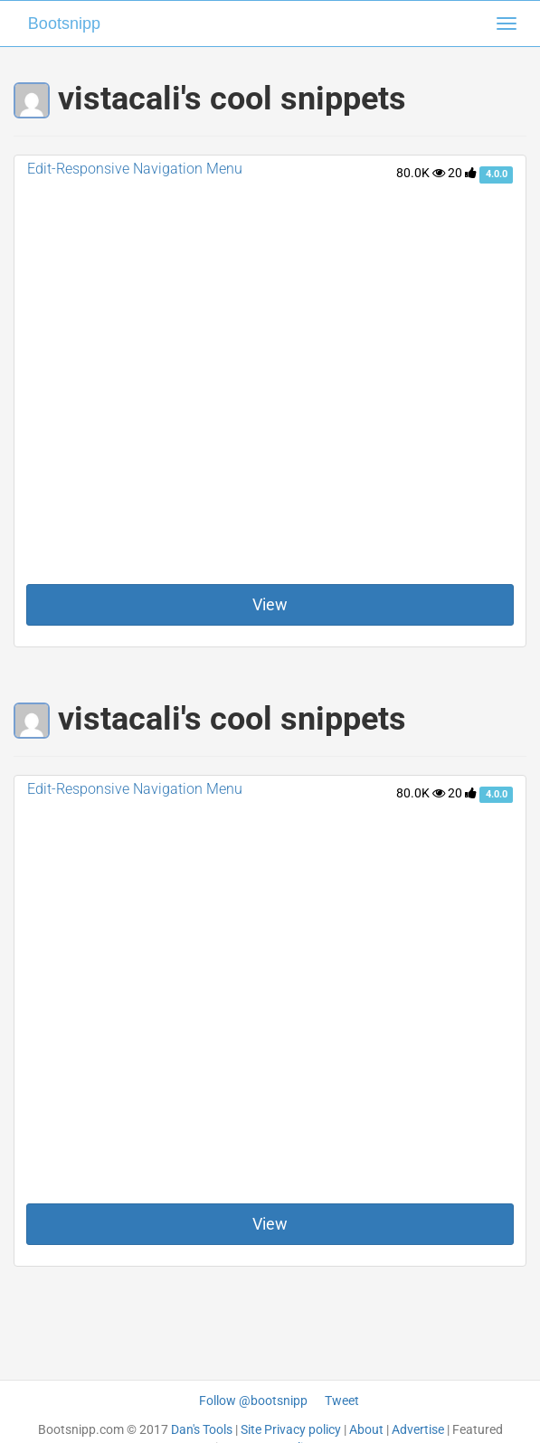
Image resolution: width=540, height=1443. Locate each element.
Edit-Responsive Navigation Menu (134, 168)
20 (462, 172)
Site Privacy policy (291, 1429)
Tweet (342, 1400)
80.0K (420, 172)
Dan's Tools (201, 1429)
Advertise (418, 1429)
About (366, 1429)
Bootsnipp (64, 23)
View (270, 604)
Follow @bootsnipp (253, 1400)
